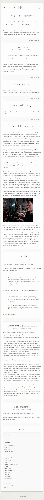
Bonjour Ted (7, 451)
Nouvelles (6, 480)
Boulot (6, 453)
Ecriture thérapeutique (9, 464)
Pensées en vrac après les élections (22, 325)
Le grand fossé (22, 46)
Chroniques (28, 27)
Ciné (5, 459)
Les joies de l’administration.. (22, 126)
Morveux (6, 474)
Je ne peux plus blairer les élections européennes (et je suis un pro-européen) (22, 23)
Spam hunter (7, 485)
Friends (6, 466)
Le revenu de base (22, 84)
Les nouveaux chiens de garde (22, 105)
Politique (33, 27)
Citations (6, 460)
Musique (6, 476)
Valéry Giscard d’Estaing (29, 413)
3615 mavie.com (8, 445)
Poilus (5, 482)
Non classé (7, 478)
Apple (5, 449)
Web (5, 487)
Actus (24, 27)
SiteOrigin (24, 496)
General (6, 468)
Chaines (6, 455)
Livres (5, 472)
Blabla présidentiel (22, 406)
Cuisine (6, 462)
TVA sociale (22, 256)
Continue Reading (33, 40)
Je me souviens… (8, 470)
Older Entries (22, 429)
